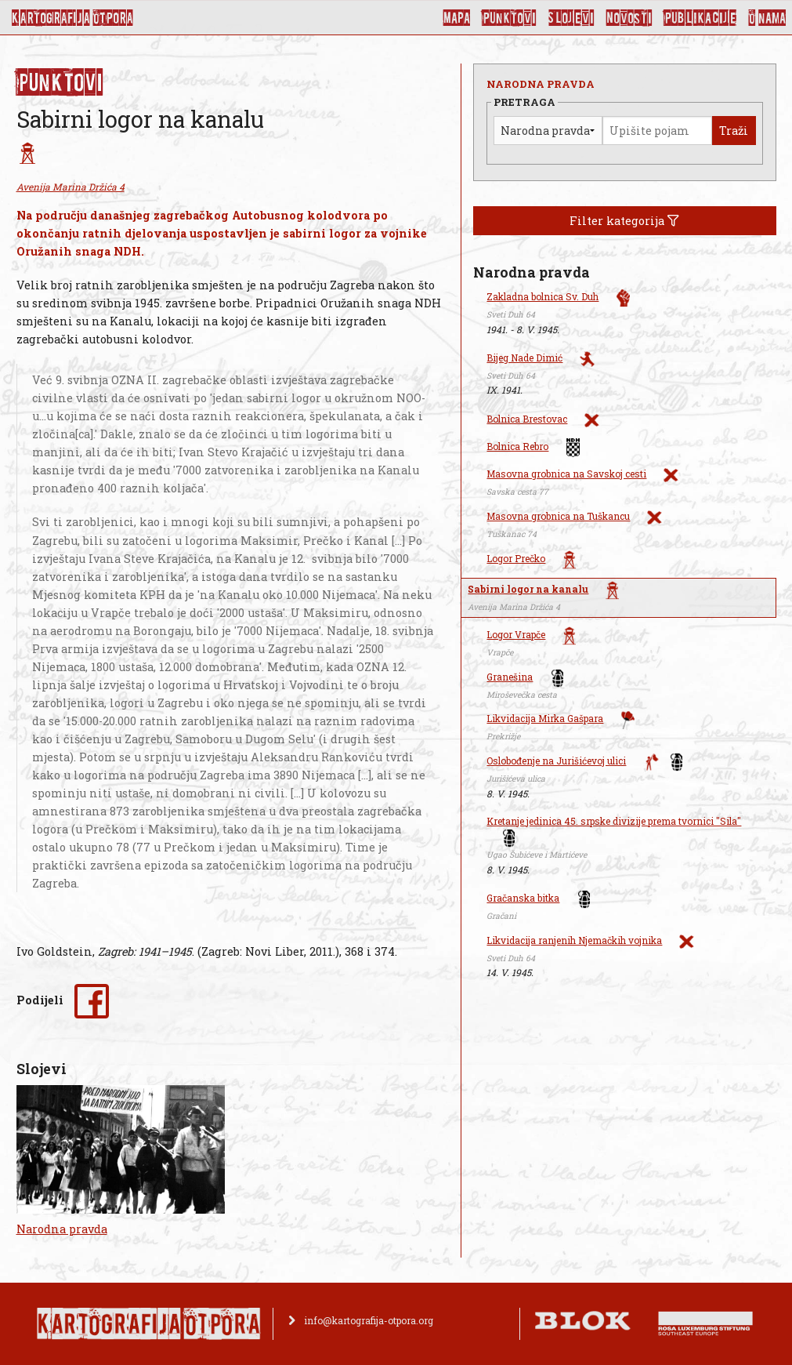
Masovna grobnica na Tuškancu (558, 516)
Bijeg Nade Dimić (524, 357)
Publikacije (700, 17)
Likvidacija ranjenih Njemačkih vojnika (574, 940)
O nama (767, 17)
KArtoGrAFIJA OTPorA (72, 17)
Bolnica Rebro (517, 446)
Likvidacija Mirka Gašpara (544, 718)
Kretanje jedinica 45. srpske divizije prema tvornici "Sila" (613, 821)
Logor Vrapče (515, 634)
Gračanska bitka (522, 897)
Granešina (509, 676)
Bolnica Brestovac (526, 418)
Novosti (629, 17)
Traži (733, 130)
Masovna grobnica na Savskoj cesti (566, 473)
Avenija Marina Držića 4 (70, 186)
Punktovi (509, 17)
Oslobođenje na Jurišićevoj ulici (556, 760)
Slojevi (571, 17)
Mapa (456, 17)
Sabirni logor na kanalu (528, 589)
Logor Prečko (515, 558)
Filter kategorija (624, 220)
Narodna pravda (61, 1229)
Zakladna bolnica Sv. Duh (542, 296)
